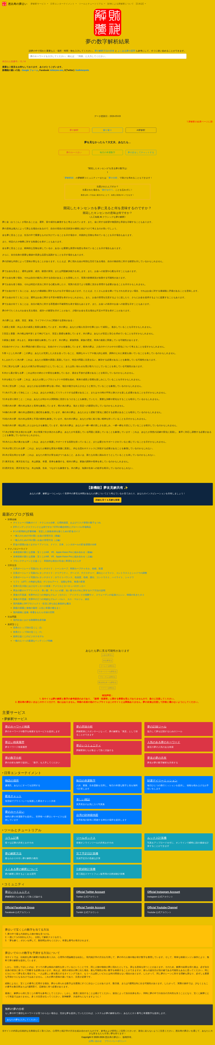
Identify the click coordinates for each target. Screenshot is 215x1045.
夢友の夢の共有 (156, 757)
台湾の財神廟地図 (87, 815)
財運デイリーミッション (162, 780)
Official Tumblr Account (90, 907)
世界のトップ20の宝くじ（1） (28, 632)
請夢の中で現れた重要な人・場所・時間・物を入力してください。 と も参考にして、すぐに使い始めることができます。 (107, 50)
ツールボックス (85, 838)
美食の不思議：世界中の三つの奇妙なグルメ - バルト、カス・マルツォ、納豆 (51, 599)
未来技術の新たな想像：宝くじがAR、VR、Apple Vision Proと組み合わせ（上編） (53, 556)
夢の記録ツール (156, 726)
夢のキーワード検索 (17, 726)
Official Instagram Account (163, 892)
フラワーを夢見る (107, 688)
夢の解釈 (74, 130)
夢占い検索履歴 (14, 742)
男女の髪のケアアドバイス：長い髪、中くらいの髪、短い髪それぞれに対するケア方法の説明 (59, 590)
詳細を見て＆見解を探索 (107, 500)
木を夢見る (107, 661)
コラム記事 (12, 838)
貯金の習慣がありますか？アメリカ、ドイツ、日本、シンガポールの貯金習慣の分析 (55, 544)
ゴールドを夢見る (107, 666)
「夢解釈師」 (69, 178)
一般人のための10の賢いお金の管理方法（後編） (37, 535)
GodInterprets (82, 70)
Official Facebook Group (19, 907)
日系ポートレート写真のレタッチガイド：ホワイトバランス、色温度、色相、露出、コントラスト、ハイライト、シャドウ (73, 577)
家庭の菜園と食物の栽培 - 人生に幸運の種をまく (37, 608)
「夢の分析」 (113, 178)
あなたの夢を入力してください (22, 1019)
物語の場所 (12, 780)
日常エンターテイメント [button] (62, 3)
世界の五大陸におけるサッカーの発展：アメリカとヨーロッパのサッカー (49, 586)
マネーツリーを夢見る (107, 672)
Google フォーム (30, 70)
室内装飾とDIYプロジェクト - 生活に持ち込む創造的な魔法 (42, 603)
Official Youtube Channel (162, 907)
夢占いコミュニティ (88, 745)
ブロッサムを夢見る (108, 677)
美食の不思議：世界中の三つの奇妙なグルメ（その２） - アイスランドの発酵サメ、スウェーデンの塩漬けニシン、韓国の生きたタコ (78, 595)
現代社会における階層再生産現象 (29, 620)
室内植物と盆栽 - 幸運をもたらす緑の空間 (33, 612)
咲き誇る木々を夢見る (107, 682)
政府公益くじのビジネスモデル (28, 636)
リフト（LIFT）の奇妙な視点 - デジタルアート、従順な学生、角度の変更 (49, 581)
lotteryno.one (56, 70)
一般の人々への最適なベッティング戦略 (33, 640)
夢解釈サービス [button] (38, 3)
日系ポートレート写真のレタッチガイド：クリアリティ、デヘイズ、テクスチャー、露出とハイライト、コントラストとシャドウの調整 (80, 573)
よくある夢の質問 (126, 50)
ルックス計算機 (156, 838)
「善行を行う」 (107, 190)
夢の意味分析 (84, 726)
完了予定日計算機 (87, 853)
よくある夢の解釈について (21, 869)
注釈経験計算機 (85, 869)
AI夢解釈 (141, 130)
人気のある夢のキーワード (163, 742)
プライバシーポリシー (115, 1041)
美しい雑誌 (83, 799)
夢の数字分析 (13, 757)
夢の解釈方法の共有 (104, 50)
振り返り (107, 130)
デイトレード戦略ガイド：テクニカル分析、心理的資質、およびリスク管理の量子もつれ (57, 522)
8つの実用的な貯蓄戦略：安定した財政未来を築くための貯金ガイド (46, 531)
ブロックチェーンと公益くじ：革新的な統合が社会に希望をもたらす (47, 561)
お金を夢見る (107, 655)
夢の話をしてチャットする (141, 152)
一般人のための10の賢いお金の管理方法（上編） (37, 540)
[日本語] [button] (140, 3)
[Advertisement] (107, 93)
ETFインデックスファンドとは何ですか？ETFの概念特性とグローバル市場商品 (52, 527)
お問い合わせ (95, 1041)
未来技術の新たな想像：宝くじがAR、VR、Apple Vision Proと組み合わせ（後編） (53, 552)
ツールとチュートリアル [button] (91, 3)
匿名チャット (13, 796)
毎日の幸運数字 (107, 152)
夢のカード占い (74, 152)
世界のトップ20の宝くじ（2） (28, 627)
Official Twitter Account (90, 892)
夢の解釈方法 (13, 853)
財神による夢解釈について (120, 3)
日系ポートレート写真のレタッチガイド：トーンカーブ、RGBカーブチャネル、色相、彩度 (58, 568)
